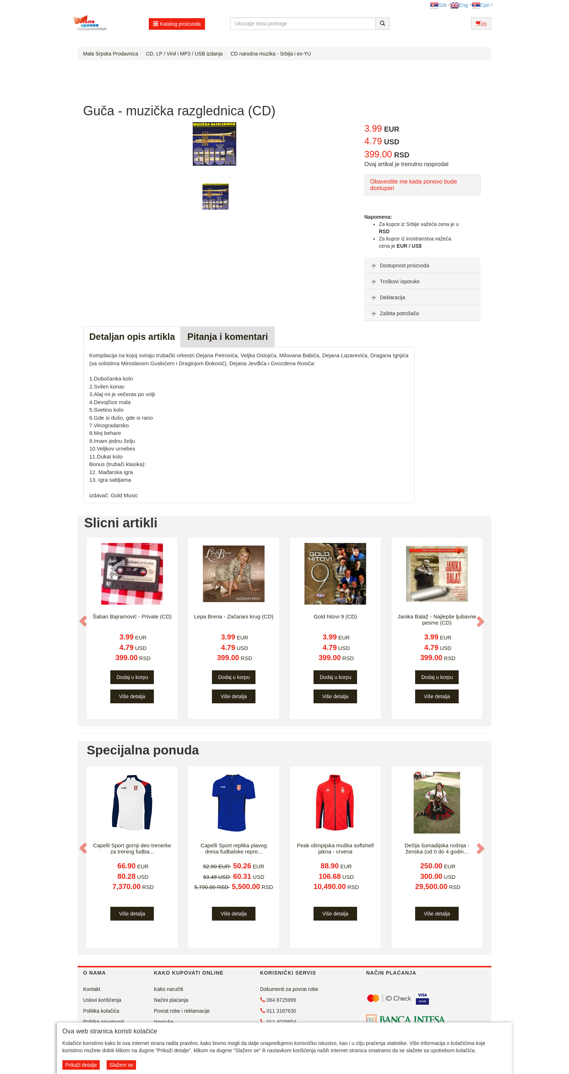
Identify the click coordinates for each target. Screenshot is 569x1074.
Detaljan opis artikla (132, 337)
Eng (459, 5)
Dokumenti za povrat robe (289, 989)
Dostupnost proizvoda (399, 265)
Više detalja (132, 696)
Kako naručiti (168, 989)
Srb (438, 5)
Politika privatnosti (103, 1022)
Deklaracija (387, 297)
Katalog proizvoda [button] (177, 24)
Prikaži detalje (81, 1065)
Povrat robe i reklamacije (182, 1011)
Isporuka (163, 1022)
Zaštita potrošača (394, 313)
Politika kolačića (101, 1011)
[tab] (422, 265)
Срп (481, 5)
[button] (84, 621)
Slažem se (121, 1065)
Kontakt (91, 989)
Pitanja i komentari (227, 337)
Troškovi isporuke (394, 281)
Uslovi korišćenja (102, 1000)
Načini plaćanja (171, 1000)
